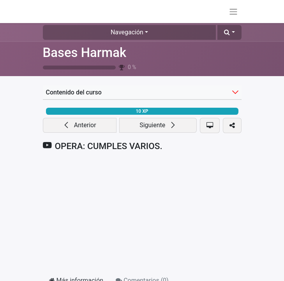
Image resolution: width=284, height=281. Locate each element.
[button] (229, 32)
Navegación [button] (127, 32)
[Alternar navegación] (233, 11)
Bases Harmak (85, 52)
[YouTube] (142, 214)
